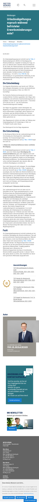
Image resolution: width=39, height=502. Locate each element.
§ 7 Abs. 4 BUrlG (27, 140)
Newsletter (6, 477)
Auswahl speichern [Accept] (9, 497)
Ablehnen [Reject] (30, 497)
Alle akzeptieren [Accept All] (21, 497)
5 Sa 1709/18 (22, 74)
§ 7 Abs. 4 (32, 59)
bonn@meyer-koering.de (12, 454)
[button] (18, 5)
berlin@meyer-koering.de (12, 467)
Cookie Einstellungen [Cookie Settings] (30, 500)
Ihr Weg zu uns (7, 459)
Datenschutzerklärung (28, 493)
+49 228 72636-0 (9, 456)
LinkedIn (5, 479)
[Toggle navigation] (34, 5)
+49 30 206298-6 (9, 469)
